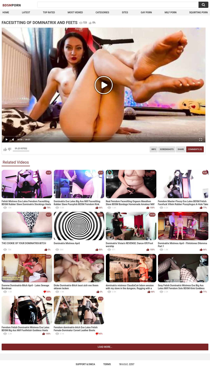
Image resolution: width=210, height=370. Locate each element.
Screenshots (167, 149)
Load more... (105, 347)
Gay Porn (146, 12)
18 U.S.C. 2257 (126, 364)
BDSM (11, 5)
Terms (107, 364)
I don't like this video (9, 149)
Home (5, 12)
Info (153, 149)
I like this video (5, 149)
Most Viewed (75, 12)
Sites (125, 12)
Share (181, 149)
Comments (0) (195, 149)
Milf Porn (170, 12)
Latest (26, 12)
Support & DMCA (85, 364)
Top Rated (49, 12)
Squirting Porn (198, 12)
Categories (102, 12)
